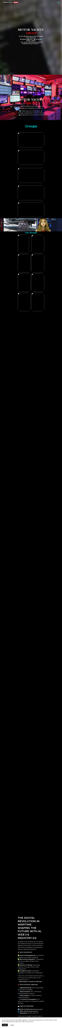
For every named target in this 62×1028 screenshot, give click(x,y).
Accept (5, 1025)
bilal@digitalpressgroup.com (33, 1009)
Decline (12, 1025)
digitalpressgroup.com (30, 1011)
